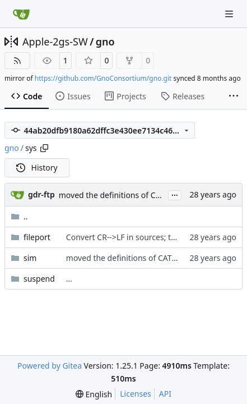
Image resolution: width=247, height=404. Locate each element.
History (37, 167)
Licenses (135, 393)
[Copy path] (44, 148)
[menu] (94, 394)
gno (105, 41)
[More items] (234, 96)
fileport (37, 237)
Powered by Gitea (49, 365)
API (165, 393)
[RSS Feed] (17, 60)
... (174, 194)
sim (30, 257)
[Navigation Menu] (230, 13)
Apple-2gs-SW (55, 41)
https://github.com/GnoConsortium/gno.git (103, 78)
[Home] (21, 14)
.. (19, 216)
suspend (39, 278)
